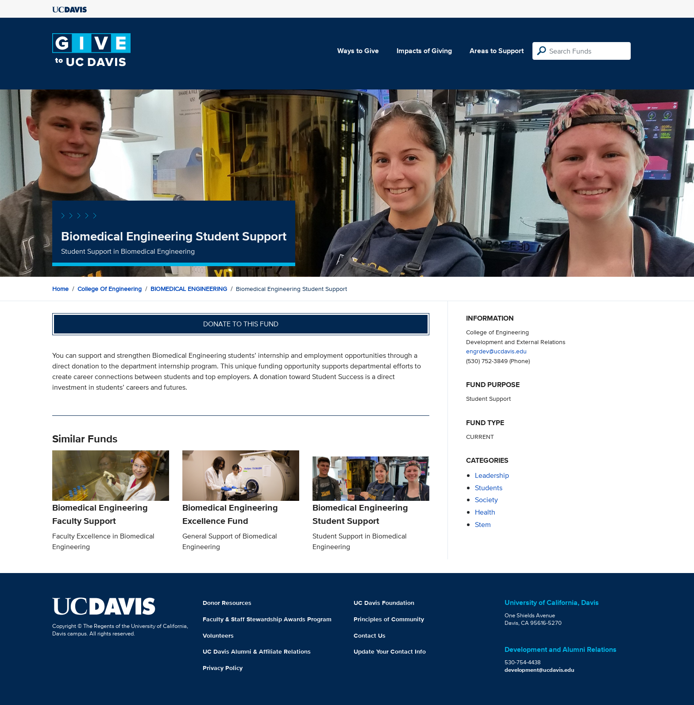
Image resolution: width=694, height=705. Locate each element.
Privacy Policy (223, 667)
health (485, 512)
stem (483, 524)
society (486, 500)
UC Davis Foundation (384, 602)
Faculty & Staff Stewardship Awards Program (267, 619)
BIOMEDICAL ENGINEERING (188, 288)
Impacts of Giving (424, 51)
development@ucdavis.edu (539, 670)
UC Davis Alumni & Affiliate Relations (257, 651)
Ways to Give (358, 51)
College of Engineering (109, 288)
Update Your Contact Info (390, 651)
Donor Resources (227, 602)
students (488, 488)
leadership (492, 475)
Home (60, 288)
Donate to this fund (240, 324)
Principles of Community (389, 619)
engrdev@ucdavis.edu (496, 351)
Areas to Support (497, 51)
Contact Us (370, 635)
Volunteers (218, 635)
